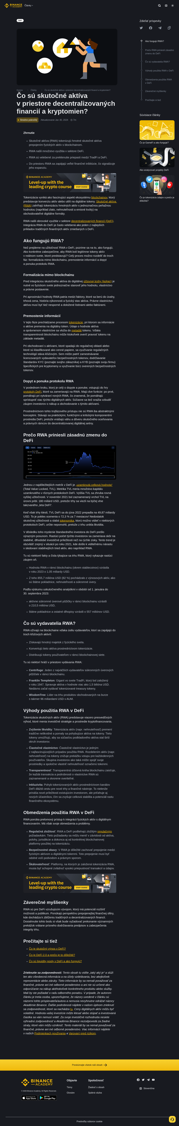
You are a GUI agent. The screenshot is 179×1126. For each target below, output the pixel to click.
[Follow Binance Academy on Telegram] (148, 1080)
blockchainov (99, 197)
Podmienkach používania (50, 1033)
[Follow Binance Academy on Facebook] (138, 1079)
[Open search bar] (158, 5)
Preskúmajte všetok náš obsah (89, 1065)
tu (71, 1009)
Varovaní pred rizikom (82, 1033)
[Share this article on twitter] (141, 28)
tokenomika (67, 520)
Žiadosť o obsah (96, 1087)
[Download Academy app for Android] (47, 1098)
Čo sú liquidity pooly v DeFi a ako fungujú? (55, 961)
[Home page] (13, 5)
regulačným (104, 831)
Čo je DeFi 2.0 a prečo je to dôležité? (52, 954)
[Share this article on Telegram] (160, 28)
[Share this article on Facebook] (150, 28)
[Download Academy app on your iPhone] (29, 1098)
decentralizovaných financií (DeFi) (92, 221)
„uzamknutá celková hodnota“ (94, 484)
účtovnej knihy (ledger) (97, 281)
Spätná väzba (95, 1093)
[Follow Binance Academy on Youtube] (153, 1080)
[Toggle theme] (172, 5)
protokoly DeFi (32, 391)
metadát (77, 330)
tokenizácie (76, 322)
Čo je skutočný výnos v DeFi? (47, 948)
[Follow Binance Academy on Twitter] (143, 1080)
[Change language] (166, 5)
